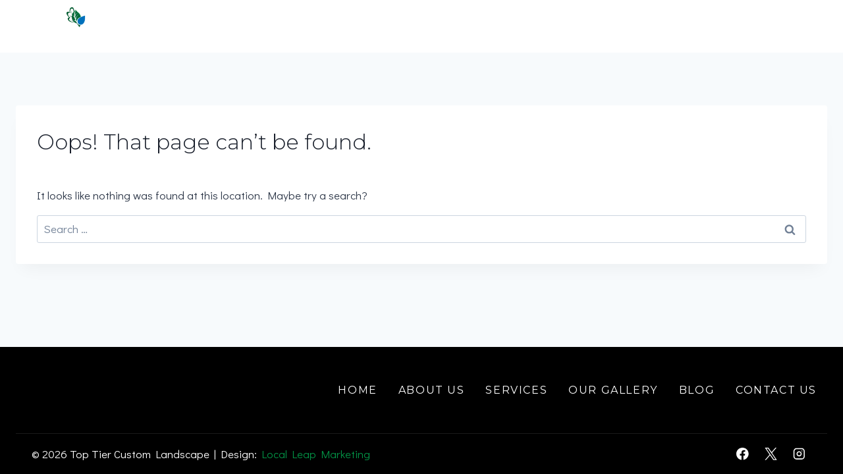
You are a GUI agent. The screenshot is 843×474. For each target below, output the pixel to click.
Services (516, 390)
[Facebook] (742, 454)
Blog (697, 390)
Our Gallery (613, 390)
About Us (431, 390)
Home (361, 26)
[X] (771, 454)
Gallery (665, 26)
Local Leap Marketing (315, 453)
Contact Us (769, 26)
